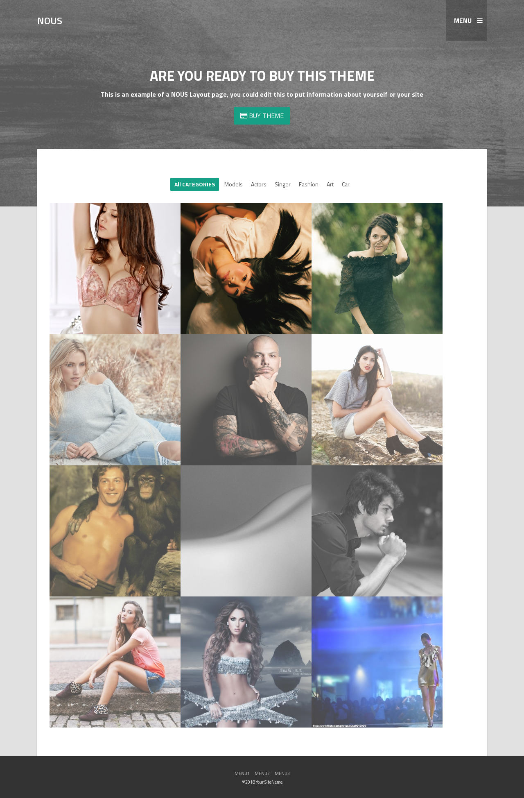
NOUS (49, 20)
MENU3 (282, 773)
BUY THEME (262, 115)
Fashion (308, 184)
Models (233, 184)
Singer (283, 184)
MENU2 (262, 773)
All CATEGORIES (194, 184)
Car (346, 184)
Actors (259, 184)
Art (330, 184)
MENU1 (242, 773)
